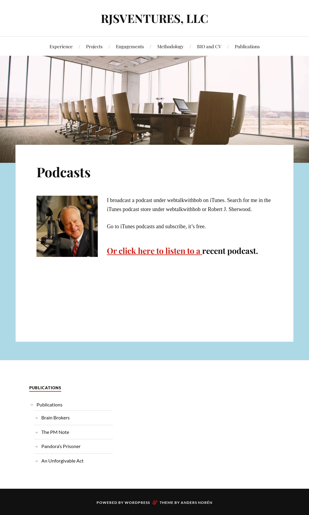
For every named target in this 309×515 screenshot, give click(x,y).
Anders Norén (196, 502)
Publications (247, 46)
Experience (61, 46)
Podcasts (64, 172)
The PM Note (55, 432)
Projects (94, 46)
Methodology (170, 46)
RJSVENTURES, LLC (154, 18)
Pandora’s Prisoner (61, 446)
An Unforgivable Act (62, 460)
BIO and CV (209, 46)
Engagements (130, 46)
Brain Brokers (55, 417)
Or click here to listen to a (154, 250)
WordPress (137, 502)
